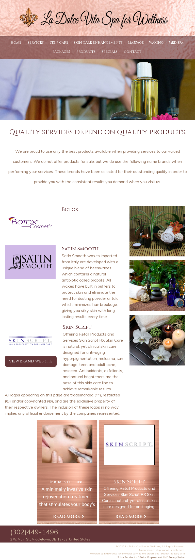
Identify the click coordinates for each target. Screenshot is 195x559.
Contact (132, 51)
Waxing (156, 42)
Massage (136, 42)
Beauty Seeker (177, 557)
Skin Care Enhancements (98, 42)
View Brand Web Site (31, 361)
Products (85, 51)
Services (36, 42)
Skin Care (59, 42)
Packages (61, 51)
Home (16, 42)
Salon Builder (125, 557)
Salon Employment (151, 557)
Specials (110, 51)
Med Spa (176, 42)
